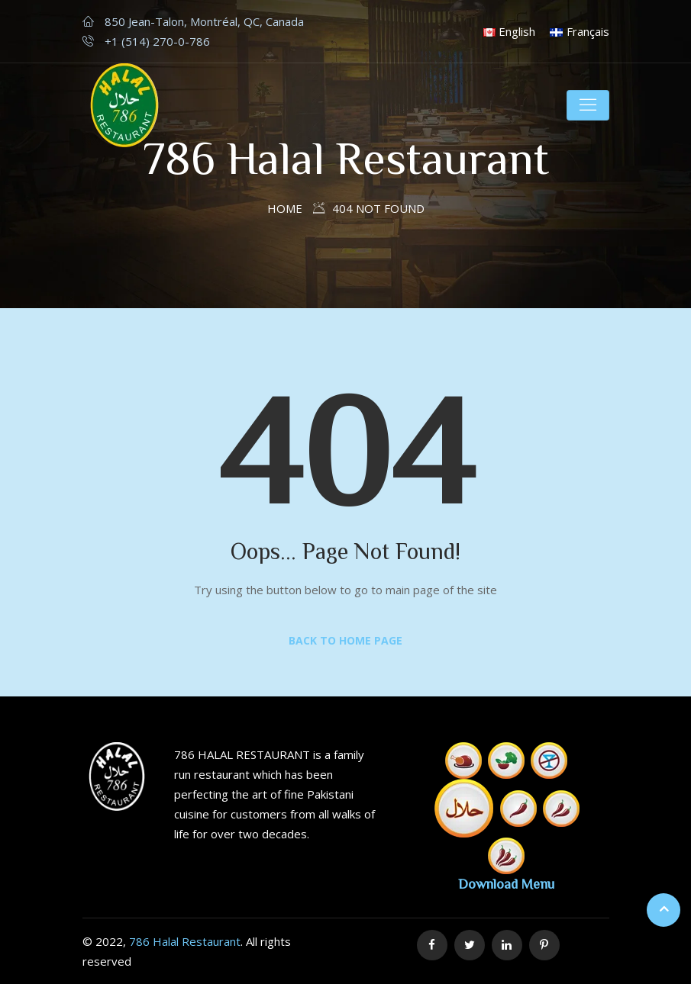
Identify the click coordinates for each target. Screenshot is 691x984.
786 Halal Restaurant (185, 941)
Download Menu (506, 883)
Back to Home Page (345, 640)
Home (284, 208)
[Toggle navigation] (588, 105)
